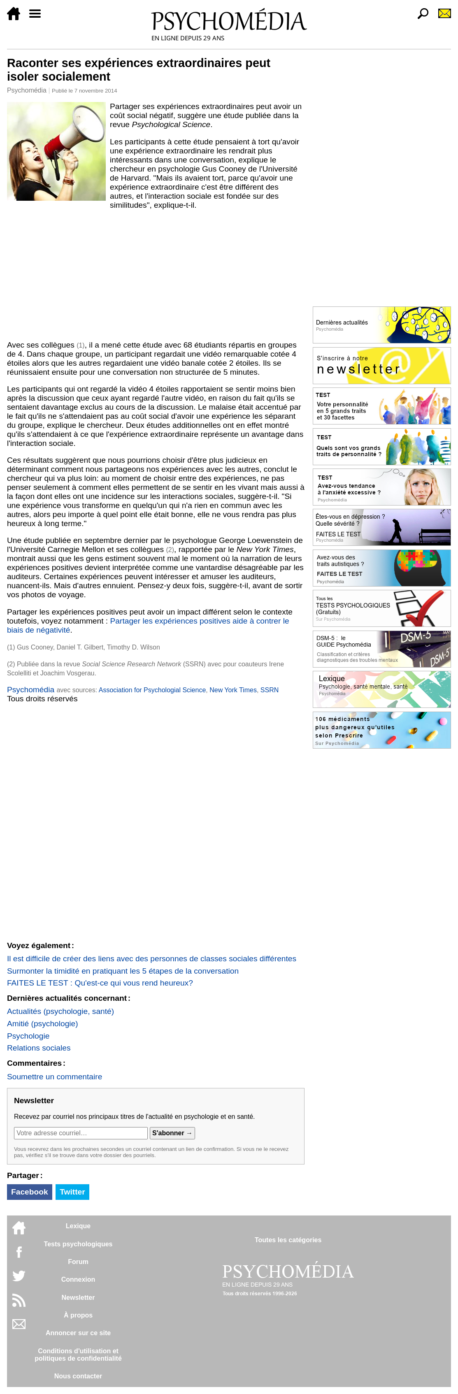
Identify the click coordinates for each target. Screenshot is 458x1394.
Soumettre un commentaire (54, 1076)
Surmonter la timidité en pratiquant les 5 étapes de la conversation (123, 971)
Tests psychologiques (78, 1244)
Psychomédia (26, 90)
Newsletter (78, 1297)
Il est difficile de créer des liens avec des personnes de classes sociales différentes (151, 958)
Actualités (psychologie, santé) (60, 1011)
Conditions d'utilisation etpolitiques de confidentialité (78, 1355)
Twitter (72, 1192)
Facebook (29, 1192)
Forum (78, 1261)
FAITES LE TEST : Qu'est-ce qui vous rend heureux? (100, 983)
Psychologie (28, 1036)
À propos (78, 1315)
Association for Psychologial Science (152, 690)
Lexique (78, 1225)
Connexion (78, 1279)
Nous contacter (78, 1376)
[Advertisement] (156, 275)
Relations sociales (39, 1048)
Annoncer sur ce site (78, 1332)
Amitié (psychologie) (42, 1023)
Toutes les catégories (288, 1239)
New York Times (233, 690)
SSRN (269, 690)
